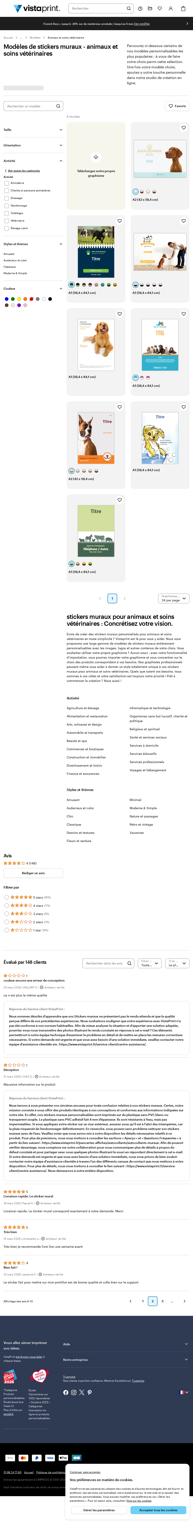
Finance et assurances (83, 773)
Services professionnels (147, 762)
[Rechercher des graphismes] (58, 106)
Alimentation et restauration (87, 716)
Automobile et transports (85, 732)
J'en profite (142, 24)
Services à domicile (144, 745)
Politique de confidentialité (53, 1453)
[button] (100, 598)
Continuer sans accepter (85, 1472)
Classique (74, 824)
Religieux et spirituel (145, 729)
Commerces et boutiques (85, 749)
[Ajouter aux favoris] (184, 128)
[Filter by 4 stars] (6, 905)
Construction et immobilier (86, 757)
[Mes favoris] (160, 8)
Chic (70, 816)
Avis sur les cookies (139, 1500)
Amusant (73, 800)
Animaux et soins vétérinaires (66, 37)
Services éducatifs (143, 754)
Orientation (12, 145)
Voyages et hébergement (148, 770)
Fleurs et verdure (79, 841)
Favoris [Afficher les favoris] (177, 106)
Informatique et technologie (150, 708)
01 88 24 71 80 (12, 1453)
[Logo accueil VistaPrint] (36, 8)
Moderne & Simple (143, 808)
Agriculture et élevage (83, 708)
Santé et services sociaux (148, 737)
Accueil (8, 37)
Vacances (137, 832)
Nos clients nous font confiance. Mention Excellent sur (103, 1380)
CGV (76, 1453)
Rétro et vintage (141, 824)
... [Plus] (21, 37)
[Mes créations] (150, 8)
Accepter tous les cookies (158, 1510)
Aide (126, 1344)
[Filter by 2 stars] (6, 922)
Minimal (135, 800)
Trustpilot (69, 1376)
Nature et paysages (144, 816)
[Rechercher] (129, 8)
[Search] (129, 963)
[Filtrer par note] (150, 963)
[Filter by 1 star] (6, 930)
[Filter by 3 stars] (6, 913)
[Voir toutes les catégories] (22, 171)
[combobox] (98, 8)
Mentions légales (92, 1453)
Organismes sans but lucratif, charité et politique (158, 718)
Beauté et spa (77, 741)
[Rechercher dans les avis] (105, 963)
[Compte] (170, 8)
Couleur (9, 288)
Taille (7, 130)
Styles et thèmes (16, 244)
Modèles (35, 37)
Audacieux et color (80, 808)
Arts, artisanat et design (84, 724)
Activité (9, 161)
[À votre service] (140, 8)
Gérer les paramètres (99, 1510)
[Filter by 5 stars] (6, 897)
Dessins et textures (80, 832)
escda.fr (9, 1399)
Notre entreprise (126, 1359)
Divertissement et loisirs (84, 765)
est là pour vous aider (29, 1356)
